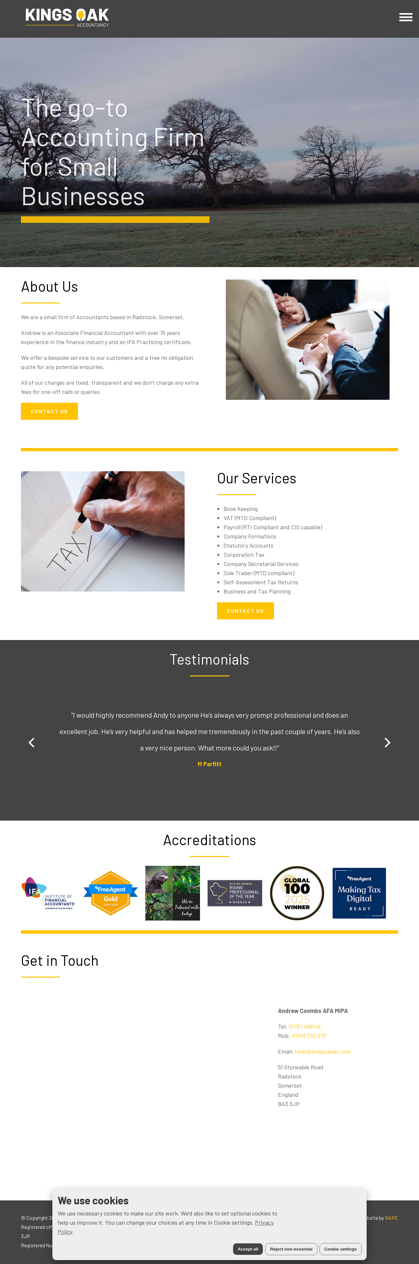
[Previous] (32, 742)
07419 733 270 (309, 1035)
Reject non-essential (291, 1249)
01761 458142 (305, 1026)
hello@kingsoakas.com (323, 1051)
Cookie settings (340, 1249)
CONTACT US (49, 411)
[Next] (386, 742)
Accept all (248, 1249)
